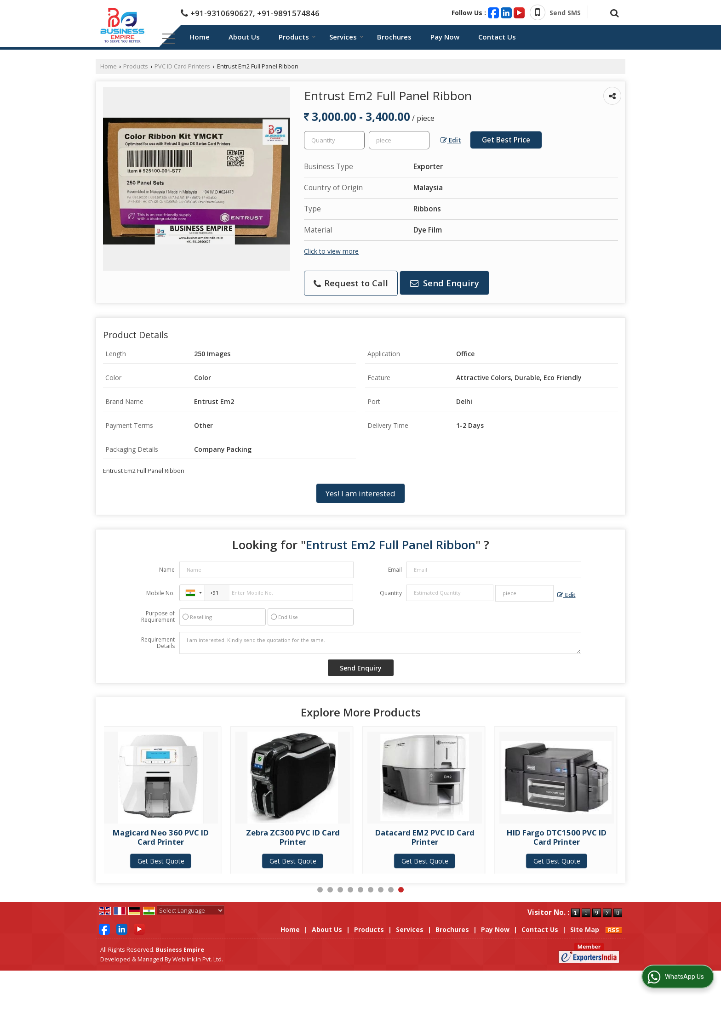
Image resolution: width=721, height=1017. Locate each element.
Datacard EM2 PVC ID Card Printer (439, 837)
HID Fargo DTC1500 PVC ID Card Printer (571, 837)
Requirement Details (158, 642)
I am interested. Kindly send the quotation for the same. (380, 643)
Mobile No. (160, 593)
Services (346, 36)
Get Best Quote (175, 861)
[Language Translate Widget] (190, 910)
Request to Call (351, 283)
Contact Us (497, 36)
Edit (451, 140)
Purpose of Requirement (158, 616)
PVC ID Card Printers (182, 66)
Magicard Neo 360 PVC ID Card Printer (175, 837)
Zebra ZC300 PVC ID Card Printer (307, 837)
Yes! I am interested (360, 493)
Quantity (391, 593)
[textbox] (399, 140)
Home (199, 36)
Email (395, 570)
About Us (244, 36)
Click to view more (331, 251)
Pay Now (444, 36)
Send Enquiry (444, 283)
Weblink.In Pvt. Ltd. (197, 959)
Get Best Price (506, 140)
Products (297, 36)
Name (167, 570)
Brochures (394, 36)
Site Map (584, 929)
